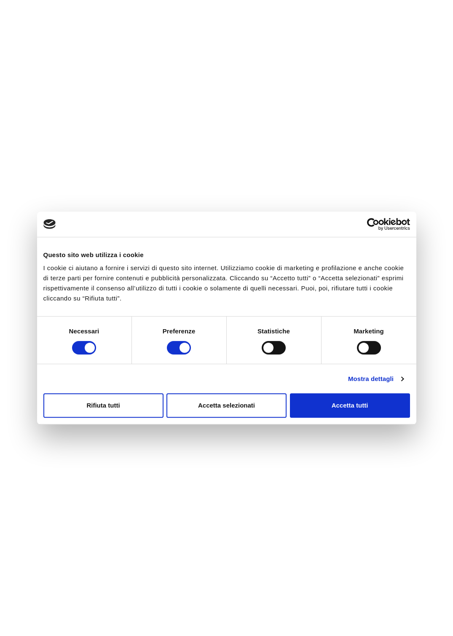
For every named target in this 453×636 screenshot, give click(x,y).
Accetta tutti (350, 405)
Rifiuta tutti (103, 405)
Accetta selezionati (226, 405)
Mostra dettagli (371, 378)
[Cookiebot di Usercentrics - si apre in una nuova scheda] (373, 224)
